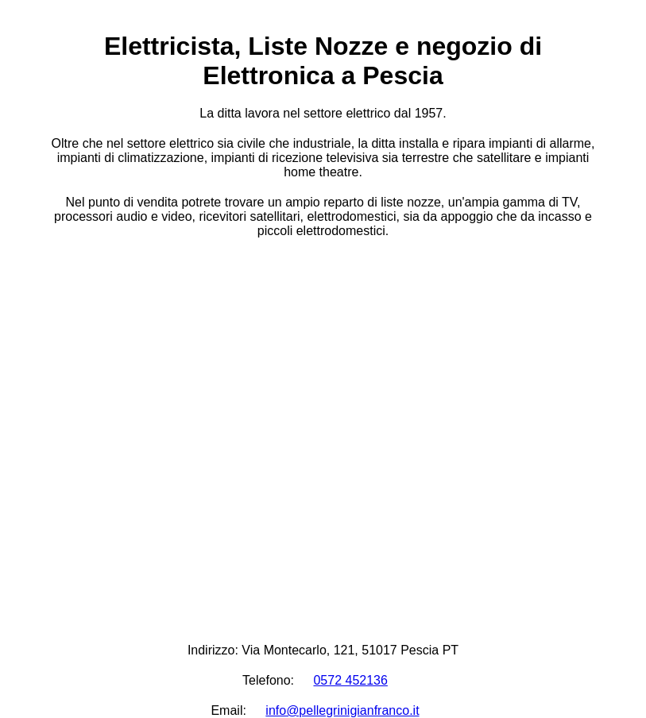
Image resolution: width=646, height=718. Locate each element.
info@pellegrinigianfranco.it (342, 710)
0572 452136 (350, 680)
